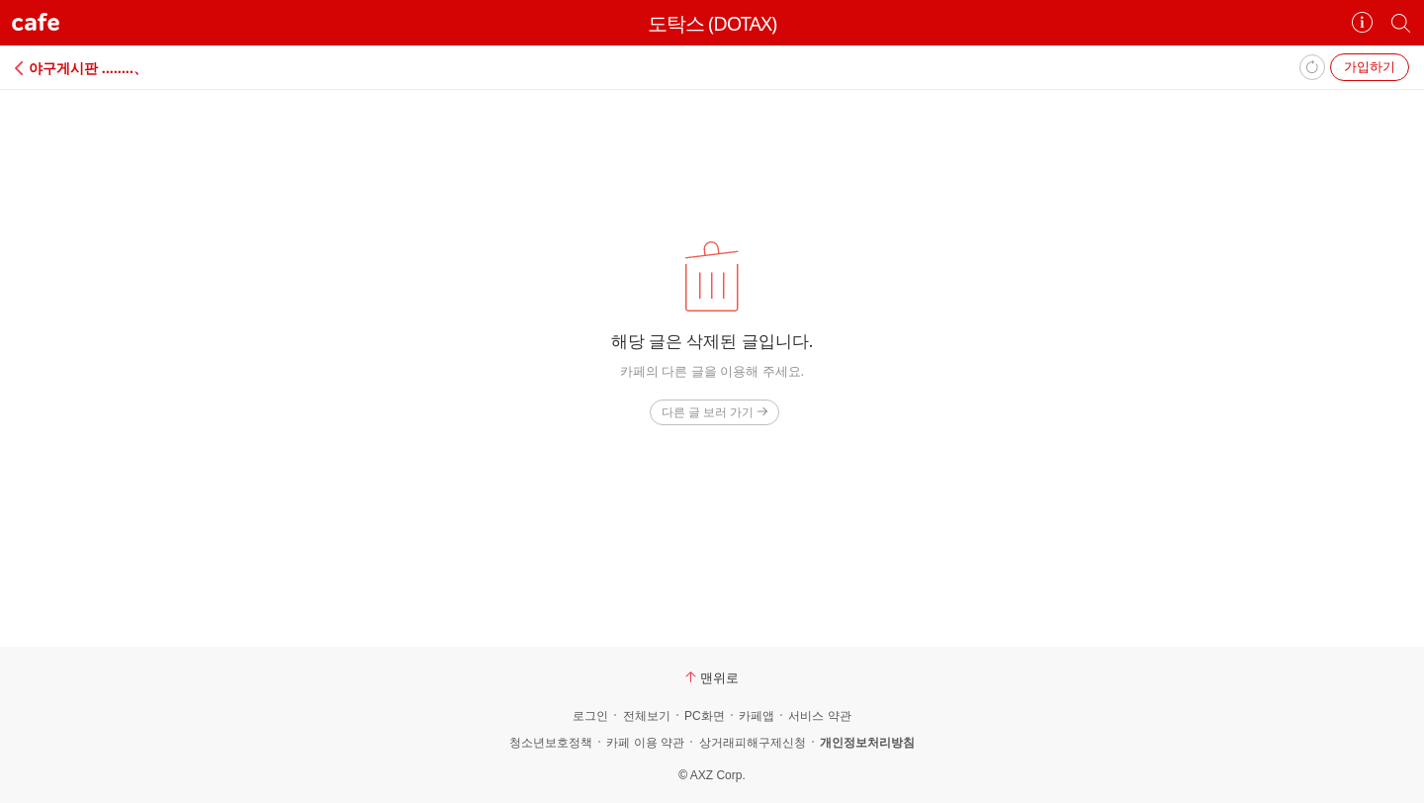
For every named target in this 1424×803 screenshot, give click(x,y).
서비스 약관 (819, 716)
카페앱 (756, 716)
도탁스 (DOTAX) (712, 23)
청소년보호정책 (550, 743)
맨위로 (712, 677)
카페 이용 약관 (645, 743)
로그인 (590, 716)
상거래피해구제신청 (752, 743)
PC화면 (704, 716)
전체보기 (646, 716)
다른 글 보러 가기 (714, 411)
